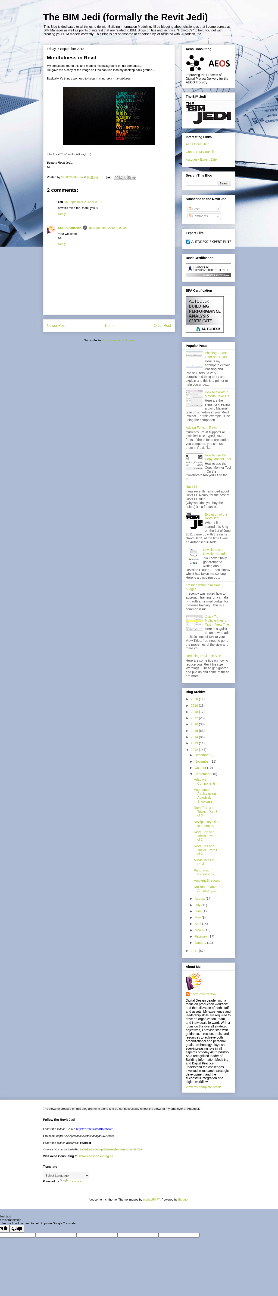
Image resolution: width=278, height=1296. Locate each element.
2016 (195, 724)
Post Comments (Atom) (118, 340)
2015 (195, 731)
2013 (195, 743)
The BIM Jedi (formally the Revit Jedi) (125, 17)
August (200, 898)
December (202, 755)
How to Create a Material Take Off (217, 394)
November (202, 761)
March (200, 930)
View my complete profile (204, 1087)
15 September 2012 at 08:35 (107, 227)
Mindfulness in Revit (204, 862)
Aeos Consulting (197, 144)
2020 (195, 699)
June (199, 911)
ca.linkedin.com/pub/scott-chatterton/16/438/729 (111, 1149)
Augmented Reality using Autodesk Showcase (205, 795)
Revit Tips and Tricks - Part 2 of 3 (205, 836)
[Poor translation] (16, 1229)
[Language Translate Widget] (66, 1175)
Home (110, 325)
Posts (194, 209)
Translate (70, 1181)
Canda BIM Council (200, 152)
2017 (195, 718)
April (198, 924)
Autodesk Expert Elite (201, 159)
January (201, 942)
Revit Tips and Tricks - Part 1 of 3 (205, 850)
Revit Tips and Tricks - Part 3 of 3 (205, 811)
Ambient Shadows (207, 880)
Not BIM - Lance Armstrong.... (205, 889)
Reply (62, 214)
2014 (195, 737)
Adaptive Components (205, 781)
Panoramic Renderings (204, 872)
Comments (198, 216)
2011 (195, 951)
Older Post (162, 325)
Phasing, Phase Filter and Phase (216, 355)
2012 (195, 750)
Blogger (183, 1199)
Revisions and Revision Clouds (214, 552)
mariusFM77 (151, 1199)
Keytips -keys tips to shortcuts (206, 824)
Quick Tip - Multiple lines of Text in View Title (217, 620)
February (202, 936)
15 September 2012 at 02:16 (83, 202)
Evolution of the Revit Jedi (216, 516)
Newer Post (56, 325)
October (201, 768)
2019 (195, 705)
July (198, 905)
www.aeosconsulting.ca (95, 1156)
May (198, 917)
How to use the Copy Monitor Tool (218, 457)
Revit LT (192, 487)
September (203, 774)
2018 (195, 712)
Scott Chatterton (70, 227)
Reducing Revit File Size (203, 656)
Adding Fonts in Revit (201, 427)
